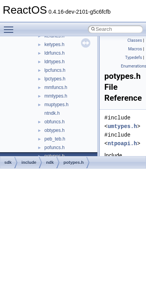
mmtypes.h (55, 96)
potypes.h (73, 162)
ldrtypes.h (54, 61)
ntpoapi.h (122, 143)
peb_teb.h (54, 139)
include (29, 162)
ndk (50, 162)
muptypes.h (56, 104)
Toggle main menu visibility (10, 26)
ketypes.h (54, 44)
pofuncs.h (54, 147)
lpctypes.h (54, 79)
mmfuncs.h (55, 87)
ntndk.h (52, 113)
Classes (134, 40)
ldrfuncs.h (54, 53)
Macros (135, 49)
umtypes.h (122, 126)
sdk (8, 162)
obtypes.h (54, 130)
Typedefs (133, 57)
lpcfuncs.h (54, 70)
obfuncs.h (54, 121)
